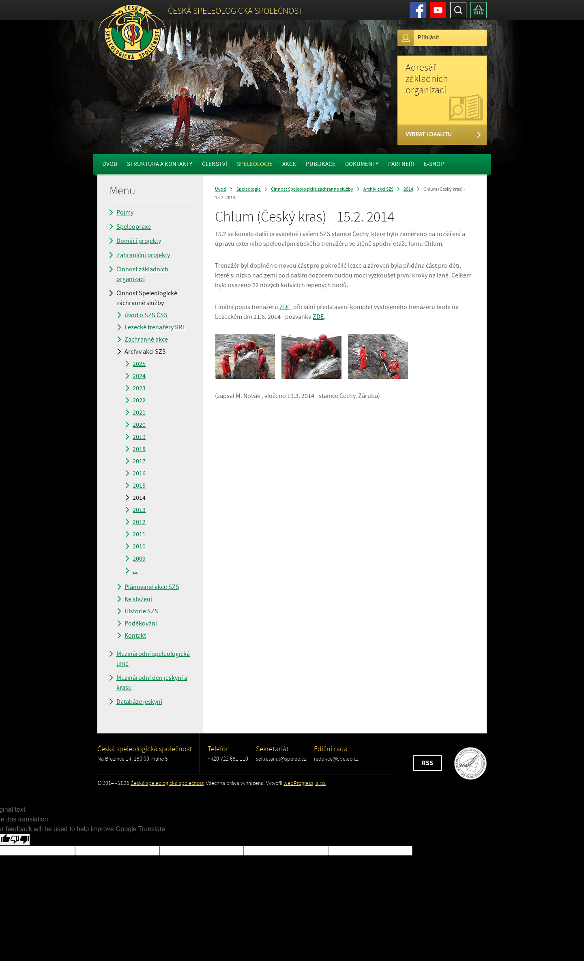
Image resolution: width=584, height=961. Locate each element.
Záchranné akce (146, 339)
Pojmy (124, 213)
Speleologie (255, 164)
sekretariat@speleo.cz (281, 758)
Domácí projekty (138, 241)
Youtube (438, 10)
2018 (139, 449)
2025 (139, 364)
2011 (139, 534)
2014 (139, 498)
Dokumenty (361, 164)
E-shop (434, 164)
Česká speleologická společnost (167, 783)
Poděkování (141, 623)
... (135, 571)
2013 (139, 510)
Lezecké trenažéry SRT (155, 327)
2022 (139, 400)
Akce (289, 164)
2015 (139, 486)
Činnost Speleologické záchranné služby (146, 298)
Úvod (109, 164)
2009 (139, 559)
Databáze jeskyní (139, 702)
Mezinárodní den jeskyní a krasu (151, 683)
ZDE (284, 307)
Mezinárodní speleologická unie (153, 659)
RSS (427, 763)
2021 (139, 412)
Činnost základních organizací (142, 274)
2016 (139, 473)
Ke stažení (138, 599)
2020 (139, 425)
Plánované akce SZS (152, 587)
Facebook (418, 10)
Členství (214, 164)
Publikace (320, 164)
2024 (139, 376)
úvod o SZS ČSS (146, 315)
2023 (139, 388)
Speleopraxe (133, 227)
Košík (478, 10)
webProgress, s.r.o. (304, 783)
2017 (139, 461)
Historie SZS (141, 611)
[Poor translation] (20, 839)
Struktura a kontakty (159, 164)
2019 (139, 437)
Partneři (401, 164)
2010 (139, 546)
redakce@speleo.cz (336, 758)
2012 (139, 522)
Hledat (458, 10)
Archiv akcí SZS (145, 352)
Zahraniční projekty (143, 255)
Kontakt (135, 636)
